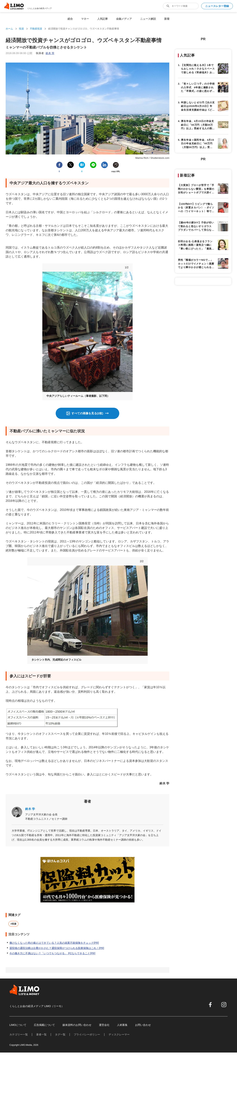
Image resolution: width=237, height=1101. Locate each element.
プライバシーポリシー (87, 1034)
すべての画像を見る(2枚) (87, 413)
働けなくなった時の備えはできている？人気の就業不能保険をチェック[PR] (54, 942)
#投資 (13, 924)
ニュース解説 (148, 18)
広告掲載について (44, 1024)
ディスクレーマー (119, 1034)
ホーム (9, 28)
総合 (70, 18)
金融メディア (124, 18)
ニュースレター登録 (217, 6)
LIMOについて (17, 1024)
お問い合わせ (143, 1024)
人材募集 (122, 1024)
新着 (166, 18)
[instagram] (224, 1004)
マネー (85, 18)
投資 (21, 28)
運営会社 (104, 1024)
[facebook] (210, 1004)
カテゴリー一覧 (18, 1034)
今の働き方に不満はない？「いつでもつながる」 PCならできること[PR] (52, 953)
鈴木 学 (30, 809)
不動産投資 (36, 28)
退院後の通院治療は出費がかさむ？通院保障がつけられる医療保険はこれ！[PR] (56, 948)
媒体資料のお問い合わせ (76, 1024)
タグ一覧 (60, 1034)
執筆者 (45, 53)
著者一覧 (41, 1034)
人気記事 (102, 18)
